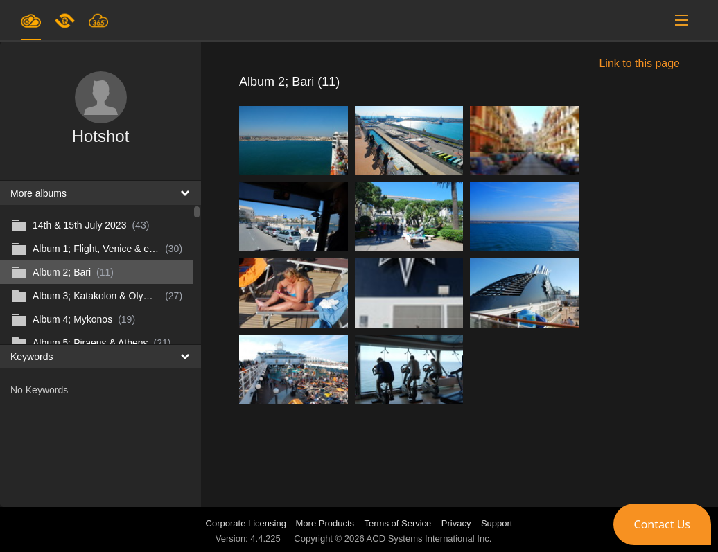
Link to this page (639, 63)
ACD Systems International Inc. (429, 538)
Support (497, 523)
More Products (325, 523)
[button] (662, 524)
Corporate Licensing (247, 523)
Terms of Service (398, 523)
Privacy (456, 523)
